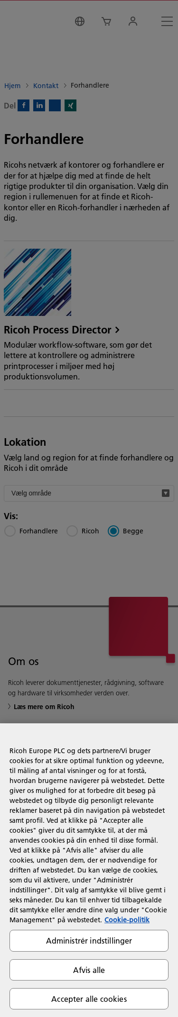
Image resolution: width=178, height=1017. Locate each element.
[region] (89, 870)
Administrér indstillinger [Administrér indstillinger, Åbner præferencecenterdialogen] (89, 940)
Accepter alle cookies (88, 999)
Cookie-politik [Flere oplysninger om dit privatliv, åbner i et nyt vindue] (127, 920)
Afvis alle (89, 970)
